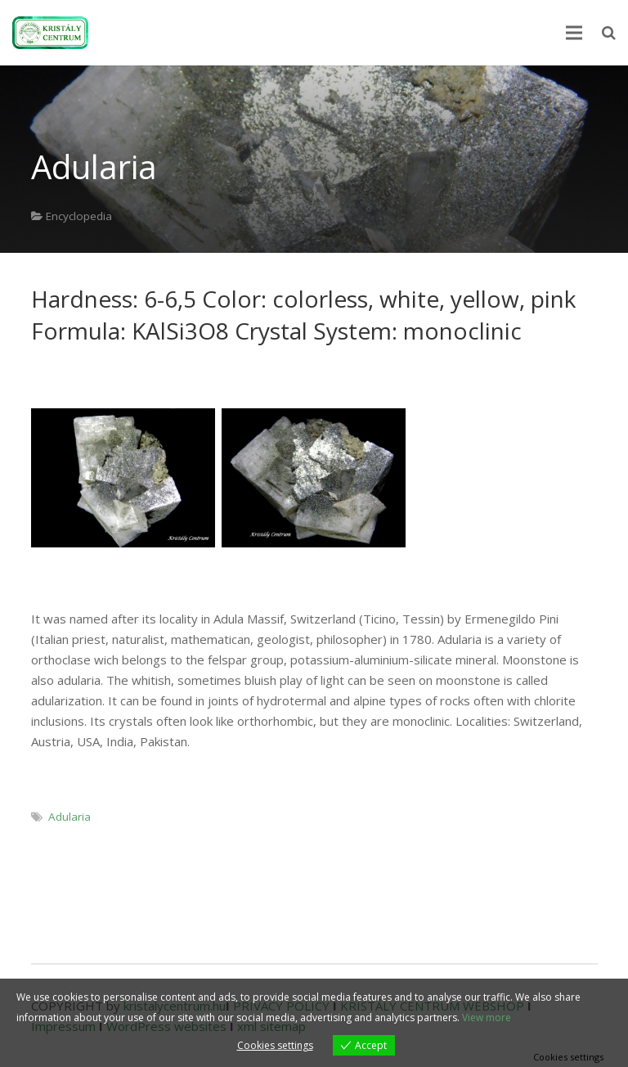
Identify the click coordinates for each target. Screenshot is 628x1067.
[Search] (609, 33)
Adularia (69, 816)
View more (486, 1017)
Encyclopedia (79, 216)
